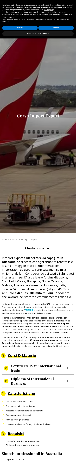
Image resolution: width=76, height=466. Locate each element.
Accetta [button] (56, 28)
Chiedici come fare (38, 248)
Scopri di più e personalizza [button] (38, 33)
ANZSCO (29, 310)
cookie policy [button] (48, 10)
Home (4, 239)
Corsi (12, 239)
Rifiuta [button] (20, 28)
